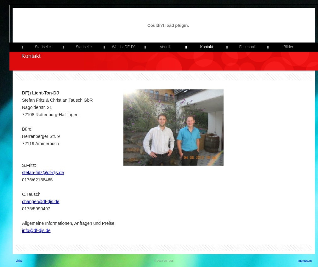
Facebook (247, 47)
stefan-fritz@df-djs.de (43, 172)
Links (19, 260)
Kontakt (206, 47)
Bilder (288, 47)
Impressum (305, 260)
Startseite (43, 47)
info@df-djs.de (36, 230)
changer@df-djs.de (41, 201)
